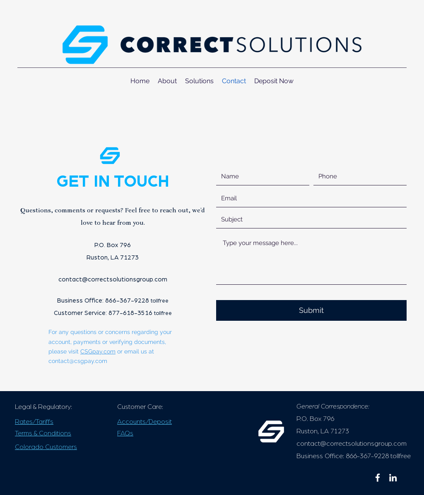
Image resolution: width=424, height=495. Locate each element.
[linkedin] (393, 477)
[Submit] (311, 310)
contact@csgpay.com (77, 361)
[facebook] (377, 477)
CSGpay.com (98, 351)
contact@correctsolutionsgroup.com (112, 279)
